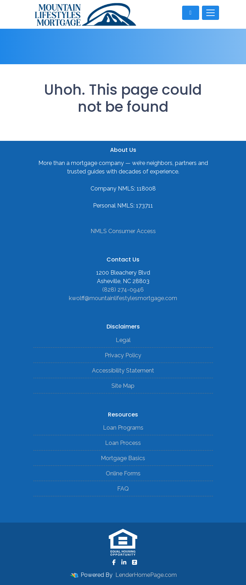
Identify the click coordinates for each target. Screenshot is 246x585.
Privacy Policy (123, 355)
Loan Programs (123, 427)
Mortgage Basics (123, 458)
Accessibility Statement (123, 370)
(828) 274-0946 (123, 289)
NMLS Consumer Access (123, 231)
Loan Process (123, 443)
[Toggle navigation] (210, 13)
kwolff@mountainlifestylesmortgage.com (123, 298)
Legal (123, 340)
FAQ (123, 488)
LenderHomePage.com (146, 575)
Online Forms (123, 473)
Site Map (123, 385)
